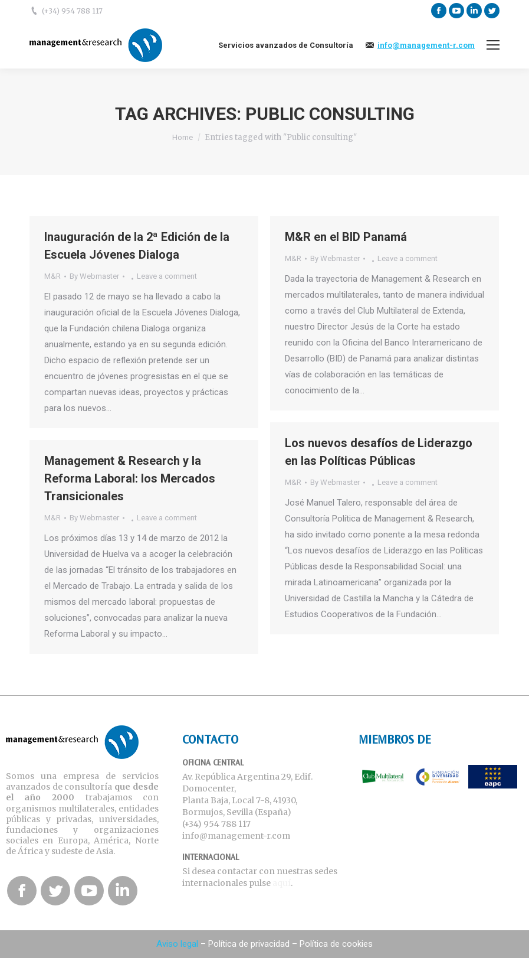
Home (182, 137)
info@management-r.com (426, 45)
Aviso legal (177, 944)
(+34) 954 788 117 (72, 10)
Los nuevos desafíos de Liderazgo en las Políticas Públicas (378, 452)
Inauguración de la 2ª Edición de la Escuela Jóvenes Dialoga (136, 246)
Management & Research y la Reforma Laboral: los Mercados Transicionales (129, 478)
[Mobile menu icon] (493, 44)
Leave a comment (167, 276)
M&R (52, 276)
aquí (281, 883)
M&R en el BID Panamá (346, 237)
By (94, 276)
